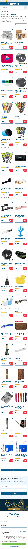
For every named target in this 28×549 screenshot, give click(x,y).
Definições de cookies (14, 546)
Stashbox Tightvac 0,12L (7, 90)
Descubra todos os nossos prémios (14, 509)
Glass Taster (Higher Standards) (19, 357)
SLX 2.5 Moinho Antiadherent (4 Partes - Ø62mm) (20, 91)
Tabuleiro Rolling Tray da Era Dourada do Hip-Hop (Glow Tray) (7, 406)
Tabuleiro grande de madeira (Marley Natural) (21, 334)
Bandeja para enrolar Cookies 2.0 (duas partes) (21, 165)
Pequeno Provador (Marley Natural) (5, 239)
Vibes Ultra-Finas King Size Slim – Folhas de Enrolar (20, 310)
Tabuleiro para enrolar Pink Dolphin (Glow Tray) (7, 66)
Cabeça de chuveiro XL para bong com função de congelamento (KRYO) (21, 455)
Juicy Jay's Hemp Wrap (6, 165)
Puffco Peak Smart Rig (6, 286)
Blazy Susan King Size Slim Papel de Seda (20, 216)
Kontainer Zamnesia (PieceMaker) (5, 140)
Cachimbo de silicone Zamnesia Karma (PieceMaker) (6, 190)
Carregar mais (14, 470)
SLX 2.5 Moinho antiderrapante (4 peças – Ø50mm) (20, 67)
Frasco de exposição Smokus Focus (6, 216)
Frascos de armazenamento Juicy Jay (20, 263)
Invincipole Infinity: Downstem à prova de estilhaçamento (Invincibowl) (20, 406)
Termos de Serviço (3, 496)
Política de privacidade (22, 531)
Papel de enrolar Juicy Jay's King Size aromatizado (6, 116)
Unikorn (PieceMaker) (6, 308)
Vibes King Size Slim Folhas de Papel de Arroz (7, 334)
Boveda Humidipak (19, 42)
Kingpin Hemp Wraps (20, 139)
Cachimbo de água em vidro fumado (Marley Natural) (6, 358)
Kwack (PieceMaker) (20, 286)
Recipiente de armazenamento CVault (6, 43)
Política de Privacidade (21, 495)
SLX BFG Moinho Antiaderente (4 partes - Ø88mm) (6, 263)
